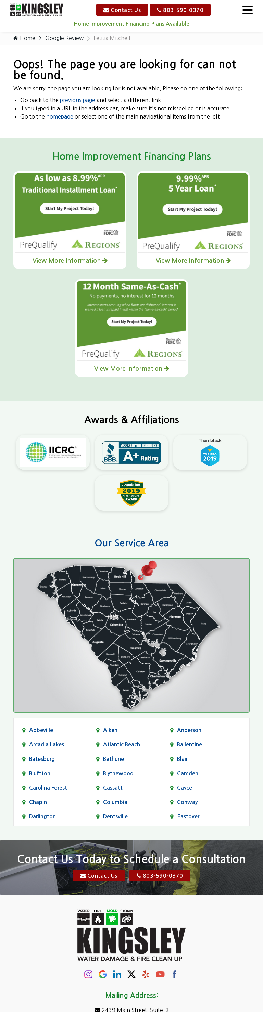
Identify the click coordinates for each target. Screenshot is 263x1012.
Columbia (115, 802)
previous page (77, 100)
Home (24, 38)
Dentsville (115, 816)
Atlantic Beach (121, 745)
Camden (187, 773)
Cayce (184, 788)
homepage (59, 117)
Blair (182, 759)
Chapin (38, 802)
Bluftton (39, 773)
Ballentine (189, 745)
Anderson (189, 730)
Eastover (188, 816)
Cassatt (113, 788)
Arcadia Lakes (46, 745)
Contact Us (122, 10)
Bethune (113, 759)
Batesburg (42, 759)
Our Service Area (132, 543)
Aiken (110, 730)
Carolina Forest (48, 788)
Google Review (64, 38)
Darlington (42, 816)
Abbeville (41, 730)
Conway (187, 802)
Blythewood (118, 773)
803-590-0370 (180, 10)
